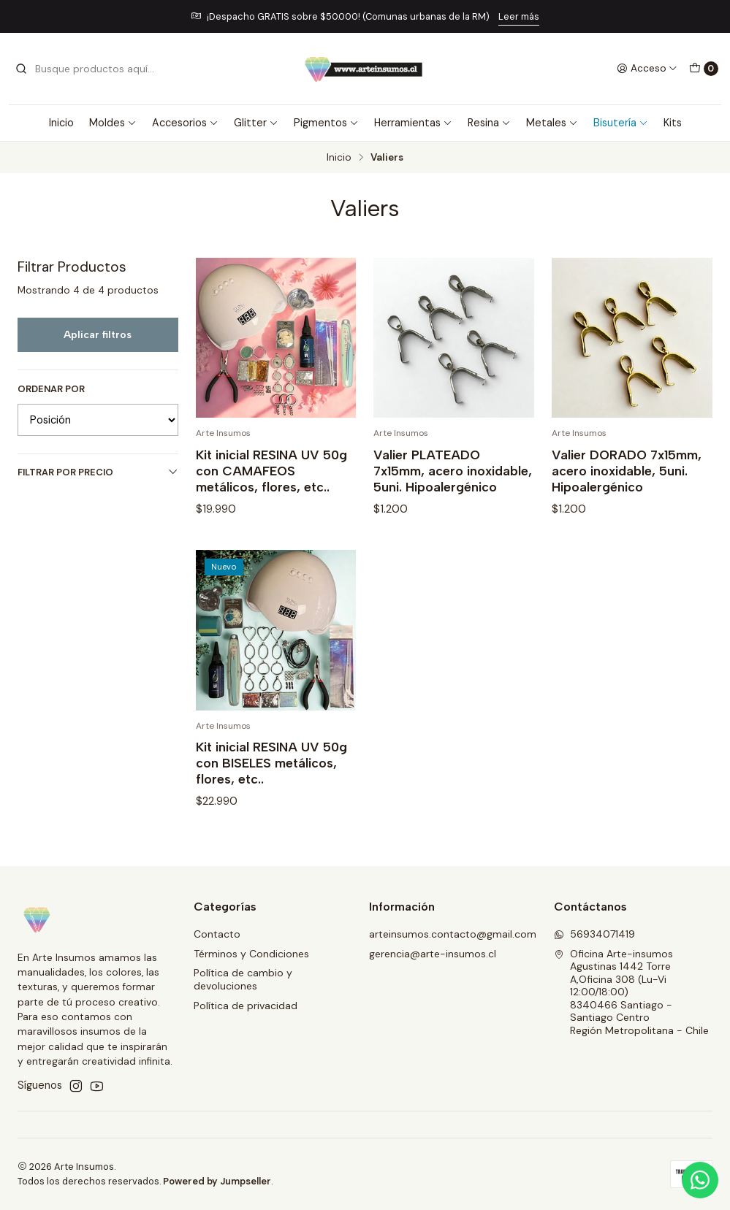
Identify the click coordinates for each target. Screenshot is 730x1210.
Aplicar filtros (98, 334)
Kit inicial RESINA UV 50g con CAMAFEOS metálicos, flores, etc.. (271, 470)
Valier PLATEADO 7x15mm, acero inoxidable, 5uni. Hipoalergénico (452, 470)
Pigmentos (326, 122)
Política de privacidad (245, 1005)
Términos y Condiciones (251, 953)
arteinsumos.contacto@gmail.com (452, 934)
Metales (552, 122)
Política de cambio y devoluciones (243, 979)
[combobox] (89, 68)
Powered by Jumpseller (217, 1181)
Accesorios (185, 122)
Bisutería (620, 122)
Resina (489, 122)
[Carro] (703, 68)
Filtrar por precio (98, 472)
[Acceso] (647, 68)
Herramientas (413, 122)
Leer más (518, 16)
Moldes (113, 122)
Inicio (61, 122)
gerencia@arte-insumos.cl (432, 953)
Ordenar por (51, 389)
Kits (673, 122)
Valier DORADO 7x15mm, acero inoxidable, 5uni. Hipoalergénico (627, 470)
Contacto (217, 934)
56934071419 (594, 934)
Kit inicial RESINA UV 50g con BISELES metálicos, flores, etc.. (271, 772)
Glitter (256, 122)
